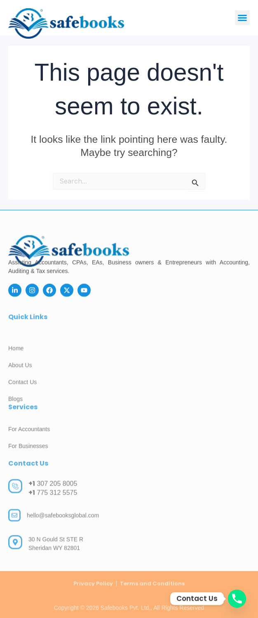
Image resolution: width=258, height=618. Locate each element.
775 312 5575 (52, 498)
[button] (242, 17)
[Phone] (237, 599)
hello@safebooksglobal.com (63, 520)
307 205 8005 (52, 489)
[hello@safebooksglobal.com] (14, 521)
